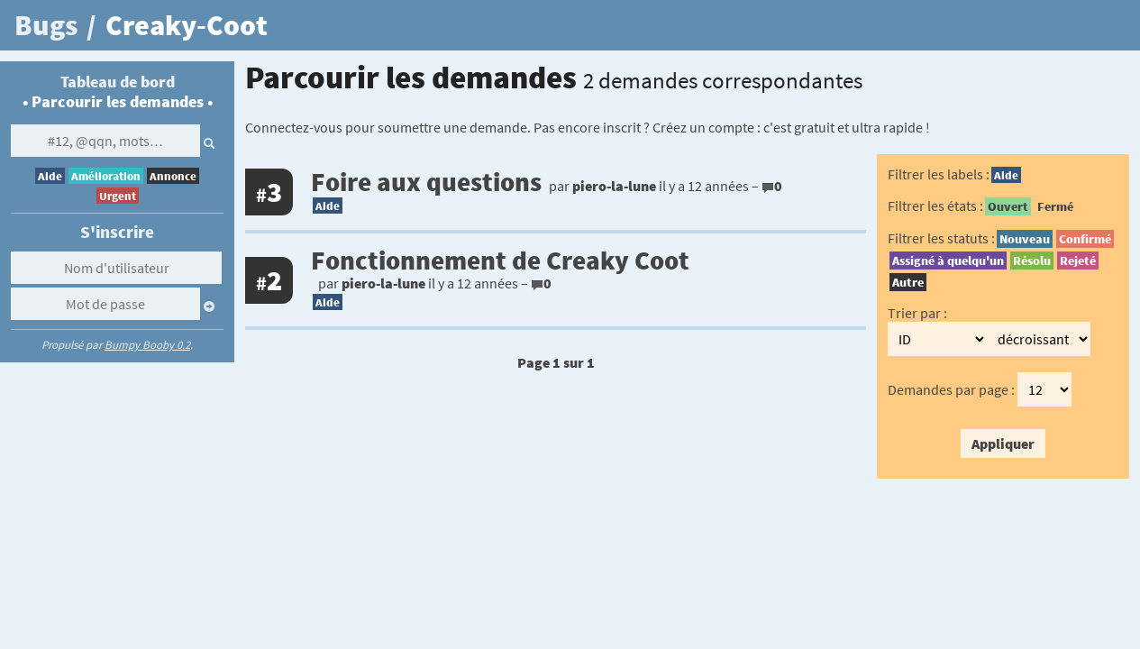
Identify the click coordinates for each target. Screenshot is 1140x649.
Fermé (1055, 206)
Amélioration (106, 176)
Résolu (1032, 260)
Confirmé (1085, 239)
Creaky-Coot (186, 25)
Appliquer (1003, 443)
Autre (908, 282)
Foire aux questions (426, 182)
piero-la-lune (614, 186)
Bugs (46, 25)
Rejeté (1078, 260)
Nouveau (1024, 239)
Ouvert (1008, 206)
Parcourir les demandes (118, 102)
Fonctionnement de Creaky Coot (500, 260)
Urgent (117, 195)
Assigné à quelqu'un (948, 260)
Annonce (173, 176)
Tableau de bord (117, 82)
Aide (50, 176)
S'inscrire (117, 231)
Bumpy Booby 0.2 (147, 344)
